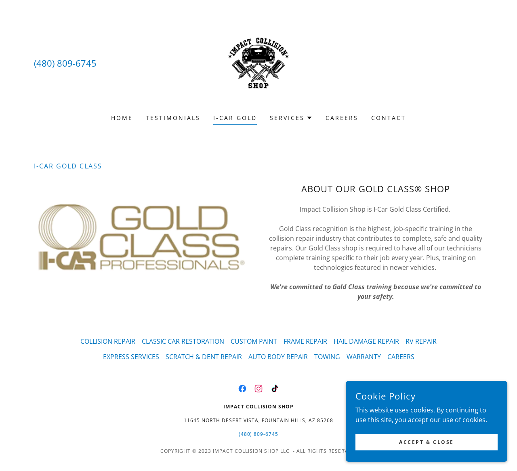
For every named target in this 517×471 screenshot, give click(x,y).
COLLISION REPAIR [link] (107, 341)
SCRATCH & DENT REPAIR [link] (204, 356)
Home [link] (122, 118)
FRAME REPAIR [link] (305, 341)
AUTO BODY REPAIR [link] (278, 356)
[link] (258, 62)
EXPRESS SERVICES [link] (131, 356)
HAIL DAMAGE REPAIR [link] (366, 341)
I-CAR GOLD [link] (235, 118)
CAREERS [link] (342, 118)
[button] (291, 118)
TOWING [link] (327, 356)
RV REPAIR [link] (421, 341)
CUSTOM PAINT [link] (254, 341)
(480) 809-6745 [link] (65, 63)
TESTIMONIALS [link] (173, 118)
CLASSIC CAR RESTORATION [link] (183, 341)
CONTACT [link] (388, 118)
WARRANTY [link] (364, 356)
